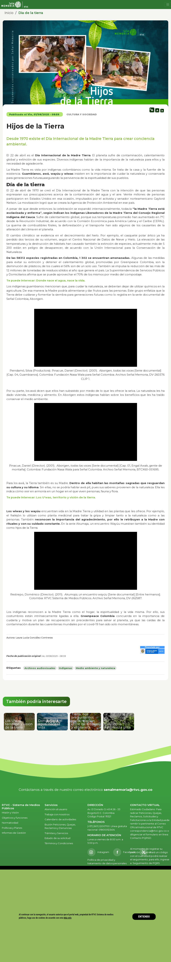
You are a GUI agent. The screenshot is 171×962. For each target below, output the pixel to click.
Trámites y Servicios (56, 833)
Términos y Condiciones (59, 843)
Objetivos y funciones (14, 817)
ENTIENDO (144, 916)
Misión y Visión (10, 812)
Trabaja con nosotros (57, 814)
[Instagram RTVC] (98, 852)
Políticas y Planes (12, 827)
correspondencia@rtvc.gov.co (148, 830)
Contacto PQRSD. (141, 837)
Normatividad (10, 822)
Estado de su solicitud (57, 838)
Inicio (9, 13)
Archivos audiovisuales (39, 668)
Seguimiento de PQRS (146, 863)
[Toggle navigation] (167, 4)
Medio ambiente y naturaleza (95, 668)
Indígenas (65, 668)
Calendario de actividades (60, 819)
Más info (68, 918)
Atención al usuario (56, 809)
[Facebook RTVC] (124, 852)
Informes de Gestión (14, 832)
